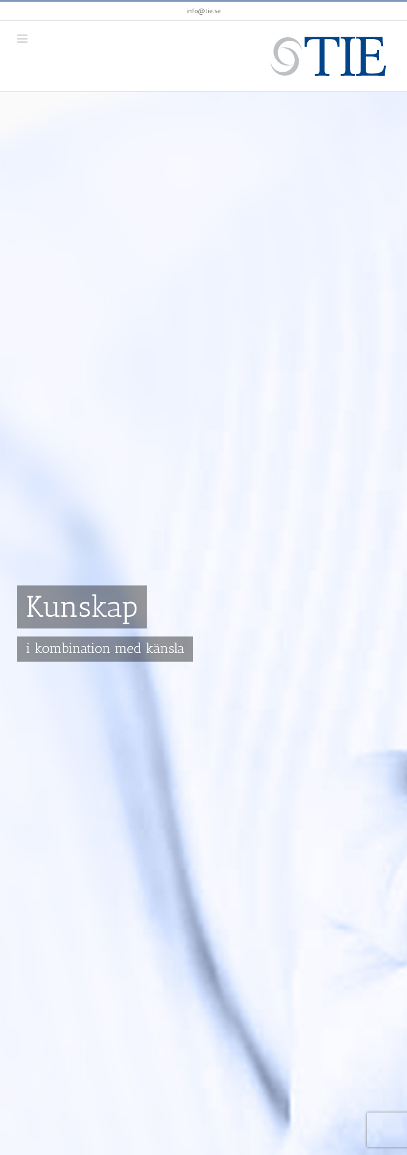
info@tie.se (203, 10)
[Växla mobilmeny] (23, 39)
